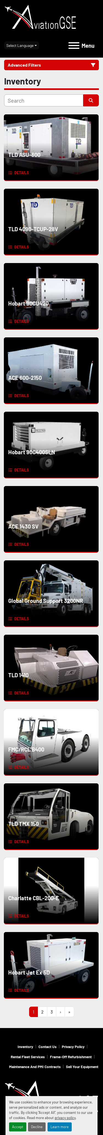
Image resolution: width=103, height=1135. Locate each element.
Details (21, 172)
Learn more (60, 1127)
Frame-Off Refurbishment (71, 1056)
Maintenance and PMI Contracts (35, 1066)
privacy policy (65, 1118)
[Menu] (73, 45)
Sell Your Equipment (82, 1066)
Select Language (20, 45)
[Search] (43, 100)
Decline (37, 1127)
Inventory (25, 1046)
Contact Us (47, 1046)
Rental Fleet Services (28, 1056)
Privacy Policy (73, 1046)
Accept (17, 1127)
